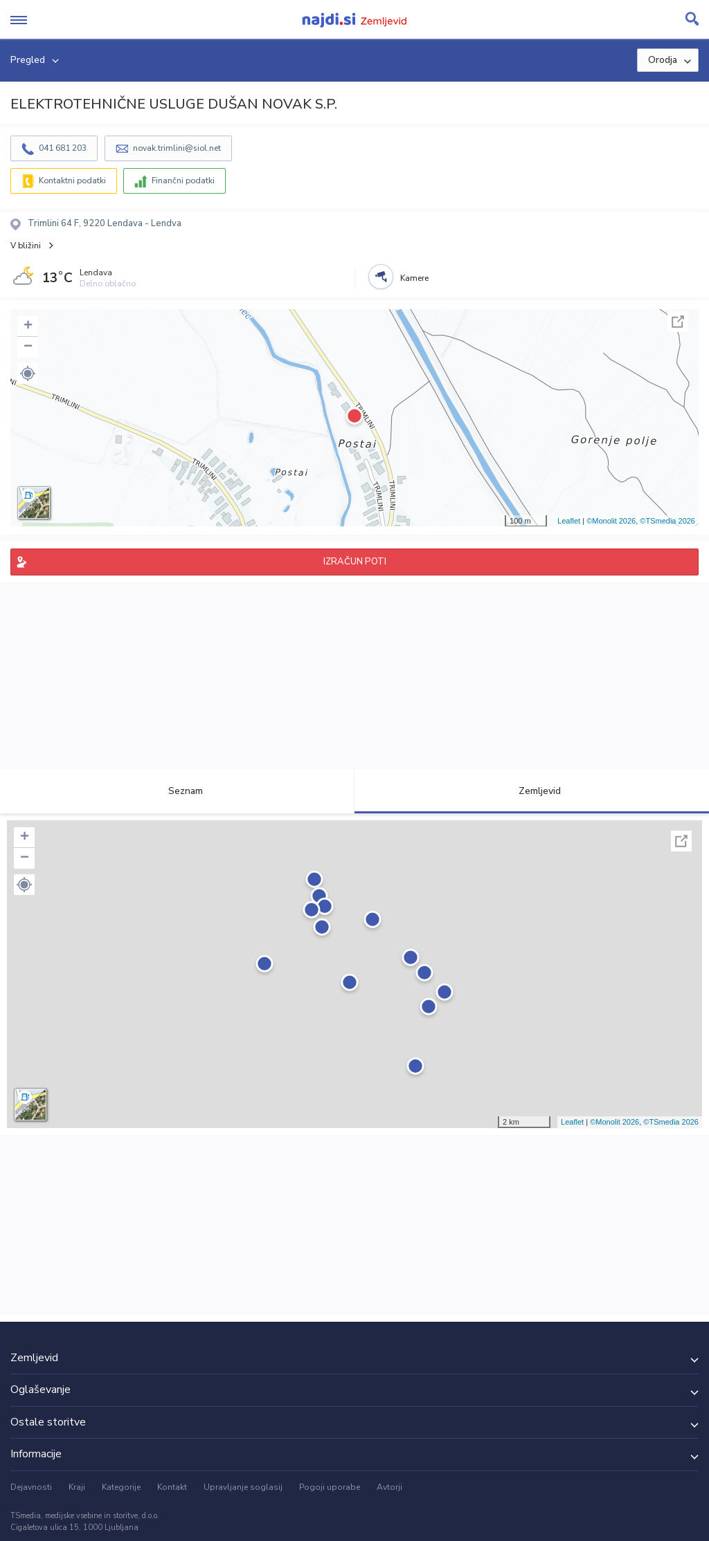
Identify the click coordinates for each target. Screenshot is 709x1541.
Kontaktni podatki (72, 180)
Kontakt (172, 1487)
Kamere (414, 278)
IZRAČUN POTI (354, 561)
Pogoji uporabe (329, 1487)
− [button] (28, 347)
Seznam (177, 790)
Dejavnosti (31, 1487)
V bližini (25, 245)
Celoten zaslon (677, 321)
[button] (27, 373)
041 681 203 (63, 148)
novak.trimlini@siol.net (177, 148)
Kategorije (121, 1487)
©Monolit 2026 (611, 521)
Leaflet (568, 521)
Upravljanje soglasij (243, 1487)
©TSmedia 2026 (667, 521)
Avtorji (389, 1487)
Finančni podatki (183, 180)
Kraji (77, 1487)
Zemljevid (532, 790)
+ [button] (28, 326)
